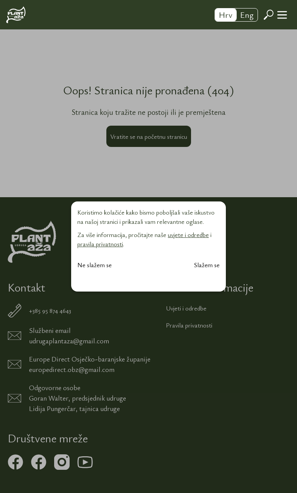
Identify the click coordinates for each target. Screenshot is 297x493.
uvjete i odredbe (188, 234)
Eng (247, 14)
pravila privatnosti (100, 244)
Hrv (225, 14)
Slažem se (207, 265)
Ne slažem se (94, 265)
